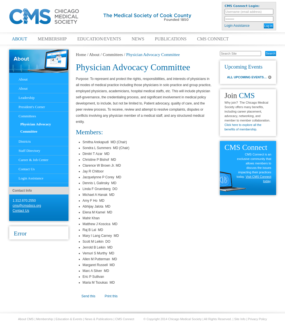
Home (81, 54)
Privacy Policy (257, 319)
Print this (111, 296)
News (138, 39)
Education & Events (68, 319)
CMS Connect (213, 39)
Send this (88, 296)
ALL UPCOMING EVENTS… (247, 77)
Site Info (239, 319)
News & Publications (98, 319)
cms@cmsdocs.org (27, 206)
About (19, 39)
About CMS (26, 319)
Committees (113, 54)
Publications (170, 39)
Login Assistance (237, 26)
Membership (52, 39)
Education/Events (99, 39)
